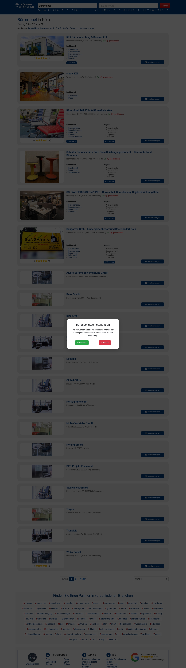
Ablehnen (105, 342)
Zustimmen (82, 342)
